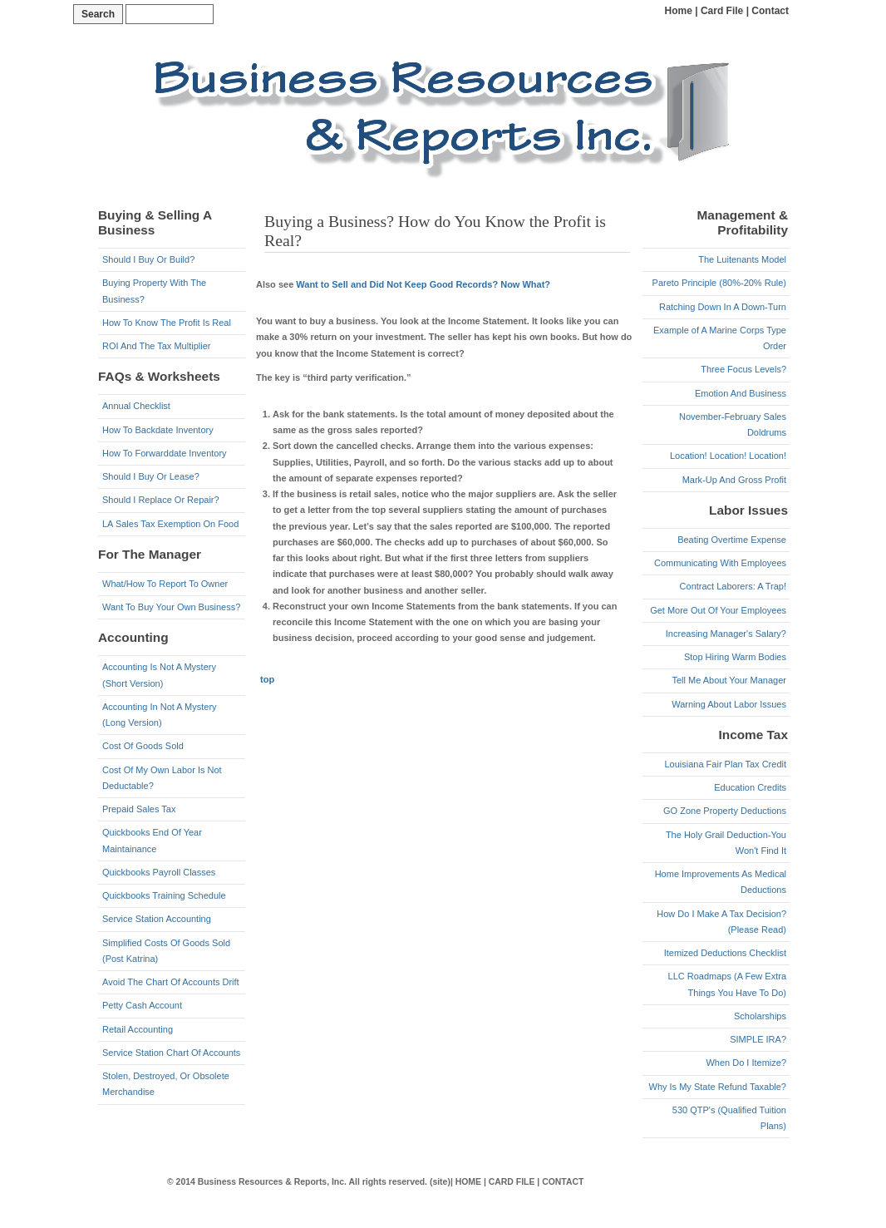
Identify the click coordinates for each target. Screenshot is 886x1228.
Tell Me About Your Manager (729, 680)
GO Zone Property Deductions (724, 811)
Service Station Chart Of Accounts (171, 1053)
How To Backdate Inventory (158, 430)
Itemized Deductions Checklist (725, 953)
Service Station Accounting (156, 919)
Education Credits (750, 787)
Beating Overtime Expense (731, 540)
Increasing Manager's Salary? (726, 634)
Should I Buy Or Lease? (150, 476)
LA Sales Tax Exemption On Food (170, 524)
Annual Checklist (136, 406)
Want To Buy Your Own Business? (171, 607)
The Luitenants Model (742, 259)
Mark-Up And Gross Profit (734, 480)
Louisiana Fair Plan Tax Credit (725, 764)
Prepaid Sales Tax (138, 809)
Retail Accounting (137, 1029)
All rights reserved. (387, 1181)
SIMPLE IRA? (758, 1039)
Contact (770, 11)
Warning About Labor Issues (729, 704)
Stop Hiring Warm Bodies (735, 657)
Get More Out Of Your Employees (718, 610)
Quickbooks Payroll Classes (158, 872)
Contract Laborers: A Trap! (733, 586)
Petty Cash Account (142, 1005)
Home (678, 11)
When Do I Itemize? (746, 1063)
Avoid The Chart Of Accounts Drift (170, 982)
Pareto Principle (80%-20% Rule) (719, 283)
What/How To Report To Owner (165, 584)
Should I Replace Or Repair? (160, 500)
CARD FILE (512, 1181)
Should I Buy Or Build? (148, 259)
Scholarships (760, 1016)
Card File (722, 11)
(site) (440, 1181)
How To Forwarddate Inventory (164, 453)
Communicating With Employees (720, 563)
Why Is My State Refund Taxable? (718, 1087)
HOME (468, 1181)
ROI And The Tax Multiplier (156, 346)
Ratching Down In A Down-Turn (722, 307)
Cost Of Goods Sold (143, 746)
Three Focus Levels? (743, 369)
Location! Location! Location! (728, 456)
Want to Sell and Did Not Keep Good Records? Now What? (423, 284)
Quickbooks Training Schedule (164, 895)
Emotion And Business (740, 393)
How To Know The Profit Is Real (166, 323)
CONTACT (562, 1181)
